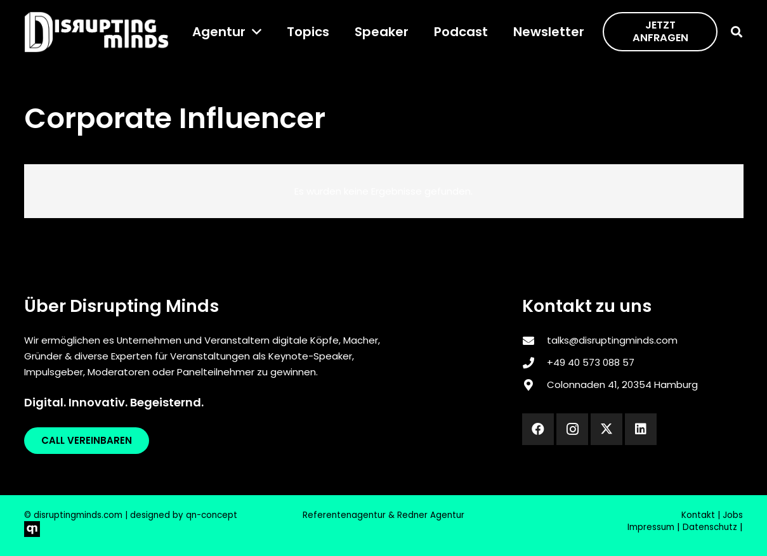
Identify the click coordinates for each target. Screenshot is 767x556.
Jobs (733, 515)
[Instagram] (572, 429)
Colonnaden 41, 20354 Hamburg (622, 384)
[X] (606, 429)
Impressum (650, 527)
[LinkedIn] (641, 429)
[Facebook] (538, 429)
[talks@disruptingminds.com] (534, 340)
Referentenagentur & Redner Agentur (383, 515)
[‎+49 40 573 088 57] (534, 362)
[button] (253, 31)
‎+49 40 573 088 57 (590, 362)
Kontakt (698, 515)
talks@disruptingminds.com (612, 340)
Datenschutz (710, 527)
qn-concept (211, 515)
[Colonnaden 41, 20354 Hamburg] (534, 385)
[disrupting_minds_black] (96, 32)
